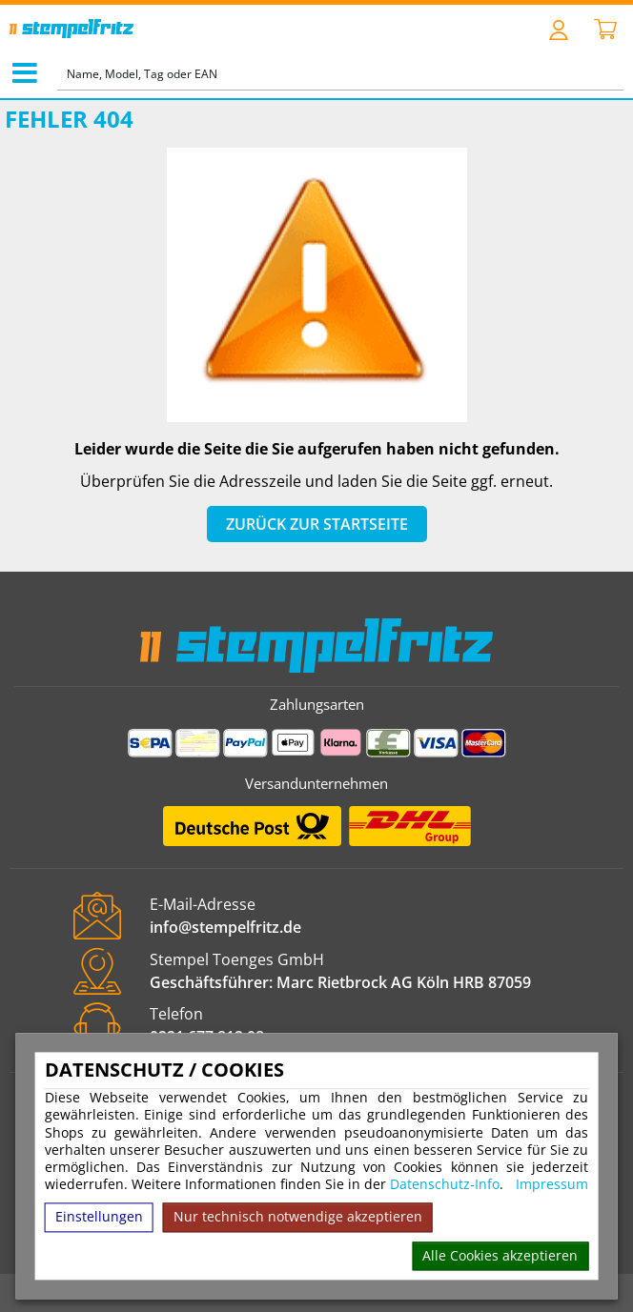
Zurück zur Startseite (317, 524)
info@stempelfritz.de (225, 927)
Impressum (552, 1185)
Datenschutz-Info (445, 1185)
